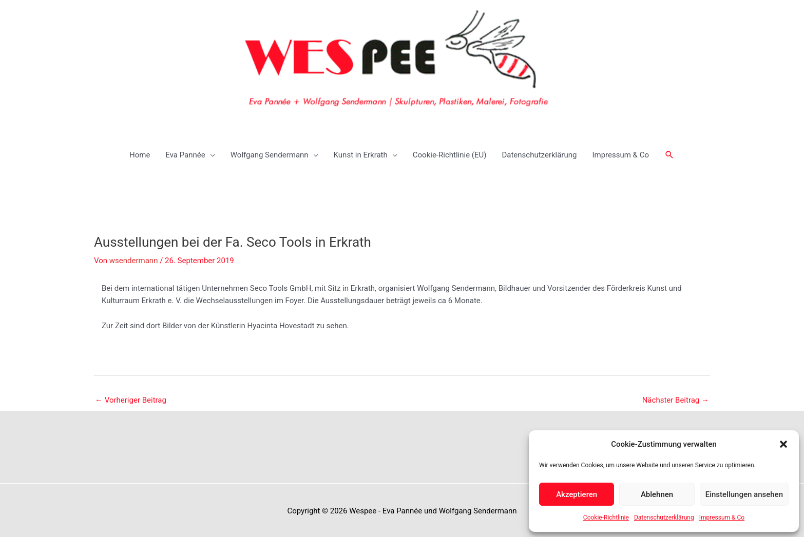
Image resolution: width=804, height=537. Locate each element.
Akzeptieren (576, 494)
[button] (783, 444)
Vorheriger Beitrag (130, 397)
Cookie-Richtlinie (606, 517)
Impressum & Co (721, 517)
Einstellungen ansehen (744, 494)
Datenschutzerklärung (664, 517)
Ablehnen (657, 494)
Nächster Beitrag (675, 397)
